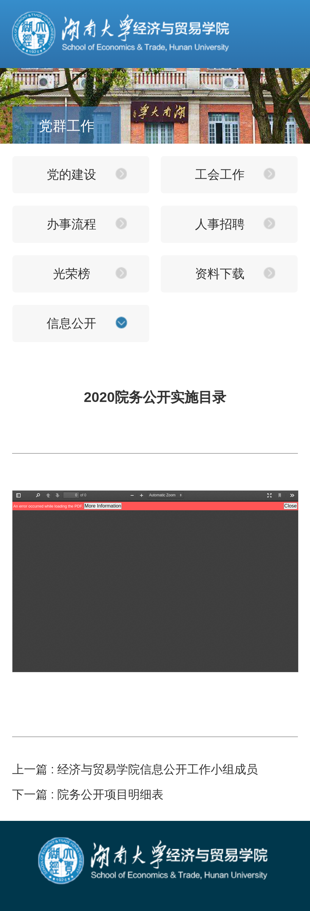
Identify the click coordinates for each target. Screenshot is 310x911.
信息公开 (71, 323)
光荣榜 (71, 274)
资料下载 (220, 274)
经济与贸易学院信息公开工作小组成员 (157, 769)
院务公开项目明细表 (110, 794)
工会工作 (220, 174)
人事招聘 (220, 224)
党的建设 (71, 174)
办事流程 (71, 224)
